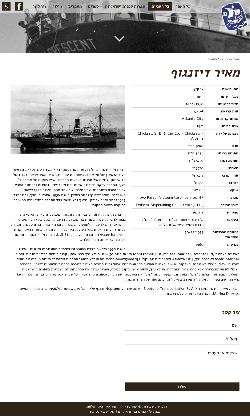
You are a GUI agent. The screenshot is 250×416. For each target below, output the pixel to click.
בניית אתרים (127, 411)
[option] (68, 121)
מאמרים (75, 6)
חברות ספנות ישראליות (125, 6)
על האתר (183, 6)
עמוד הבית (232, 59)
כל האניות (160, 6)
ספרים (93, 6)
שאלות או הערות (182, 363)
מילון (57, 6)
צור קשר (40, 6)
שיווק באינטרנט (102, 411)
